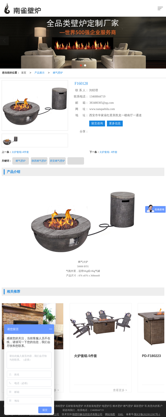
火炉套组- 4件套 (108, 152)
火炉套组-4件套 (20, 152)
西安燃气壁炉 (57, 160)
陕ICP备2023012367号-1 (147, 414)
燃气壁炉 (58, 72)
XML (120, 414)
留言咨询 (97, 123)
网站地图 (110, 414)
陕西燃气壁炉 (39, 160)
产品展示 (40, 72)
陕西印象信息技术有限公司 (87, 414)
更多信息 (115, 123)
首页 (23, 72)
